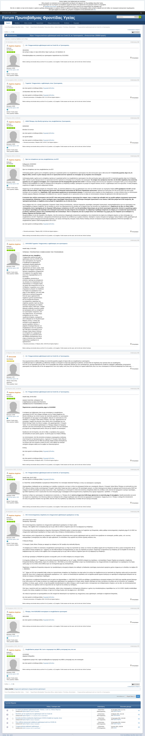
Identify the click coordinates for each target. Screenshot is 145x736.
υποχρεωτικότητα (33, 689)
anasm (24, 728)
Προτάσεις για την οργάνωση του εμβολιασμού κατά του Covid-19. (34, 714)
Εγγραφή (76, 23)
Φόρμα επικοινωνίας (54, 23)
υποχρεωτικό (17, 689)
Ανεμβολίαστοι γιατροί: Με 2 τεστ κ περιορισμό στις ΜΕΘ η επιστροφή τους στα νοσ (50, 649)
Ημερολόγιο (39, 23)
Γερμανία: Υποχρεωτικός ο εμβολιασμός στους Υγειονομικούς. (44, 83)
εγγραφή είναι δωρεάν (51, 6)
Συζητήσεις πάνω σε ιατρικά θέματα (40, 715)
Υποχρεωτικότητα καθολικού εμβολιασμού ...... (28, 726)
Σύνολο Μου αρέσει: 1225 (13, 69)
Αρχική (8, 23)
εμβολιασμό (24, 689)
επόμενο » (138, 29)
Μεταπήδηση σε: (121, 696)
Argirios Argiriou (58, 27)
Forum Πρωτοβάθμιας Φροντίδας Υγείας (38, 18)
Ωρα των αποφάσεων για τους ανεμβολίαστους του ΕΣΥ (42, 159)
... (10, 32)
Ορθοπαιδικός (116, 715)
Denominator (72, 27)
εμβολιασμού (41, 689)
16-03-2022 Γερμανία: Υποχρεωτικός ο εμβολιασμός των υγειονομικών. (46, 243)
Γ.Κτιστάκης (65, 27)
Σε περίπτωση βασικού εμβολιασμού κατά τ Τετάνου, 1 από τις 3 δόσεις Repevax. (38, 709)
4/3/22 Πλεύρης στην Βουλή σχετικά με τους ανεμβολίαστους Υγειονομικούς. (48, 121)
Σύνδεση (66, 23)
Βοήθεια (17, 23)
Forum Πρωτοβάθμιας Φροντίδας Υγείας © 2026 (131, 734)
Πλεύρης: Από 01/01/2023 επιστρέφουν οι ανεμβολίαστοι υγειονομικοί (46, 611)
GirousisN (12, 357)
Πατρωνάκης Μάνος (49, 27)
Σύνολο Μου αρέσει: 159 (12, 378)
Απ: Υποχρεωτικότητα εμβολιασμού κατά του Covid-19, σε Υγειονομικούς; (47, 45)
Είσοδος (52, 88)
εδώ (95, 9)
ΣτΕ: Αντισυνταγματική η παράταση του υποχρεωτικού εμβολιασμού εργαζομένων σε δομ (52, 515)
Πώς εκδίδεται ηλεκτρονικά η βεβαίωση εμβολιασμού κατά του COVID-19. (36, 722)
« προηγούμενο (131, 29)
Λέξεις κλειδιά (28, 23)
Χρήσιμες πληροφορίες (34, 711)
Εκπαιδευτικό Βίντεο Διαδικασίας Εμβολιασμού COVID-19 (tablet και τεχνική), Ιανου (39, 718)
